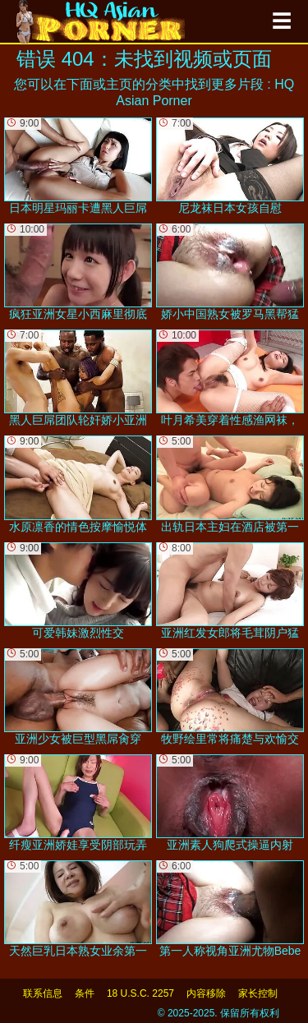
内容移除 (206, 993)
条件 (84, 993)
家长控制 (258, 993)
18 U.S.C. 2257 (140, 993)
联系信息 (42, 993)
